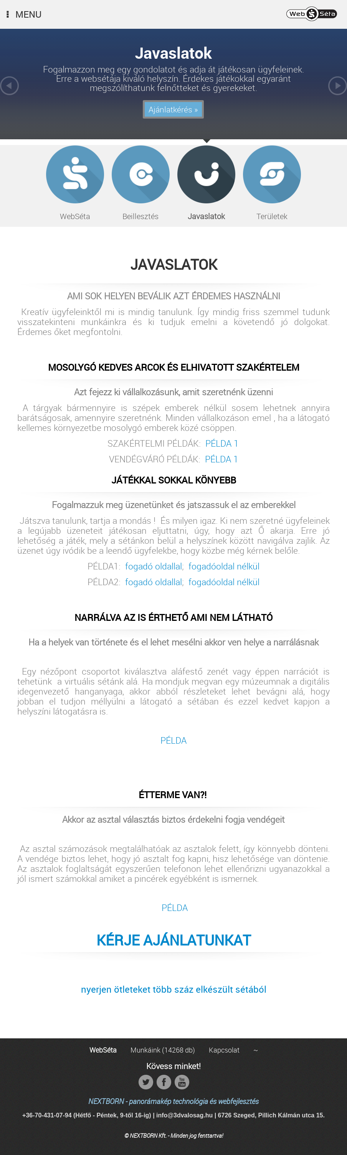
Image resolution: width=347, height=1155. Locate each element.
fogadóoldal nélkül (223, 566)
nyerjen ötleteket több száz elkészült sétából (173, 989)
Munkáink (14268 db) (163, 1049)
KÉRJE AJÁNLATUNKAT (173, 940)
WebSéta (103, 1049)
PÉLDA (173, 740)
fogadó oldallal (153, 566)
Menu (22, 14)
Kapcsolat (224, 1049)
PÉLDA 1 (222, 443)
